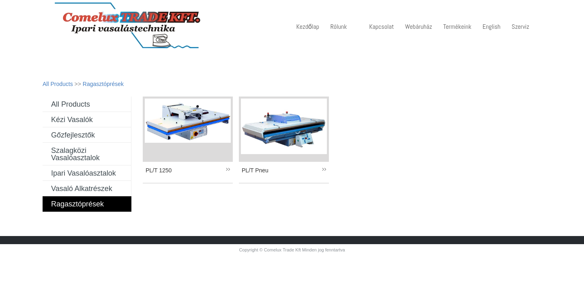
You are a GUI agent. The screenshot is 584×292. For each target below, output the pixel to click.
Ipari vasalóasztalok (83, 173)
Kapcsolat (381, 26)
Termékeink (457, 26)
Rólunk (338, 26)
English (491, 26)
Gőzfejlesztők (73, 135)
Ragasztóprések (103, 84)
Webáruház (418, 26)
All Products (58, 84)
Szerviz (520, 26)
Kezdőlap (307, 26)
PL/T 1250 (159, 170)
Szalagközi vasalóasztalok (75, 154)
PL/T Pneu (255, 170)
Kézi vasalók (72, 120)
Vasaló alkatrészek (81, 189)
